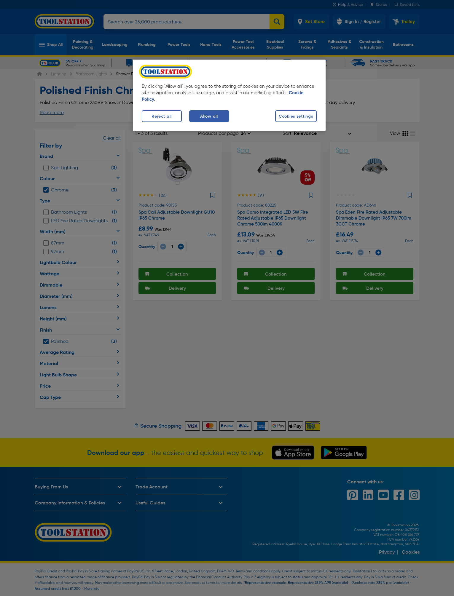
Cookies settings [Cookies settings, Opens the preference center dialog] (296, 116)
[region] (229, 95)
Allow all (209, 116)
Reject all (162, 116)
